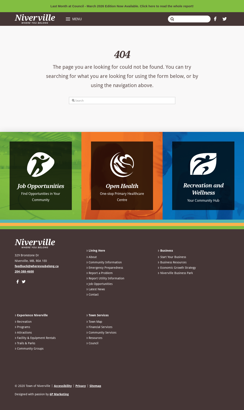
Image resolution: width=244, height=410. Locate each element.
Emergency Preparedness (104, 267)
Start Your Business (172, 257)
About (91, 257)
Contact (92, 294)
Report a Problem (99, 273)
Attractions (23, 332)
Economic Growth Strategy (177, 267)
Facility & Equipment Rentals (35, 338)
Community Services (101, 332)
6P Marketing (59, 394)
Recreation (23, 321)
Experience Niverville (31, 315)
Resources (94, 338)
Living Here (95, 250)
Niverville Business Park (175, 273)
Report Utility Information (105, 278)
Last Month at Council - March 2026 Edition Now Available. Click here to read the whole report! (122, 6)
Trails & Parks (25, 343)
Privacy (80, 386)
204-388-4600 (24, 271)
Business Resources (172, 262)
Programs (22, 327)
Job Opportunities (99, 284)
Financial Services (99, 327)
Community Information (104, 262)
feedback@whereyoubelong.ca (37, 266)
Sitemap (95, 386)
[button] (74, 19)
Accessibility (63, 386)
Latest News (95, 289)
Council (92, 343)
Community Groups (29, 348)
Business (165, 250)
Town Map (94, 321)
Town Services (97, 315)
